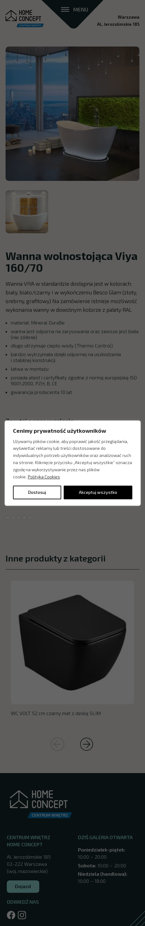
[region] (73, 463)
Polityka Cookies (44, 476)
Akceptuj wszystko (98, 492)
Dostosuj (37, 492)
